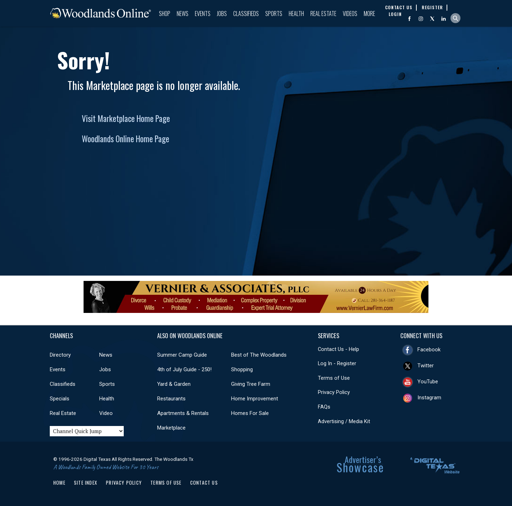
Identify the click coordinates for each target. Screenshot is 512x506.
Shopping (242, 369)
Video (106, 413)
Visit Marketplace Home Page (126, 118)
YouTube (427, 381)
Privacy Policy (334, 392)
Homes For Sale (250, 413)
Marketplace (171, 428)
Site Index (85, 482)
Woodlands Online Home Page (125, 139)
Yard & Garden (174, 384)
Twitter (425, 365)
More (369, 13)
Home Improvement (254, 398)
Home (59, 482)
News (182, 13)
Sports (273, 13)
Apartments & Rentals (183, 413)
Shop (164, 13)
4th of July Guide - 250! (184, 369)
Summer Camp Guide (182, 355)
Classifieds (246, 13)
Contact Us (204, 482)
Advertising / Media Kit (344, 421)
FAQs (324, 407)
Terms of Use (334, 378)
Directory (60, 355)
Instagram (429, 397)
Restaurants (171, 398)
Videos (350, 13)
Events (202, 13)
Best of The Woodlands (259, 355)
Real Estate (323, 13)
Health (296, 13)
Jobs (222, 13)
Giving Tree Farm (250, 384)
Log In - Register (337, 363)
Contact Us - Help (338, 349)
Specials (59, 398)
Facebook (429, 349)
